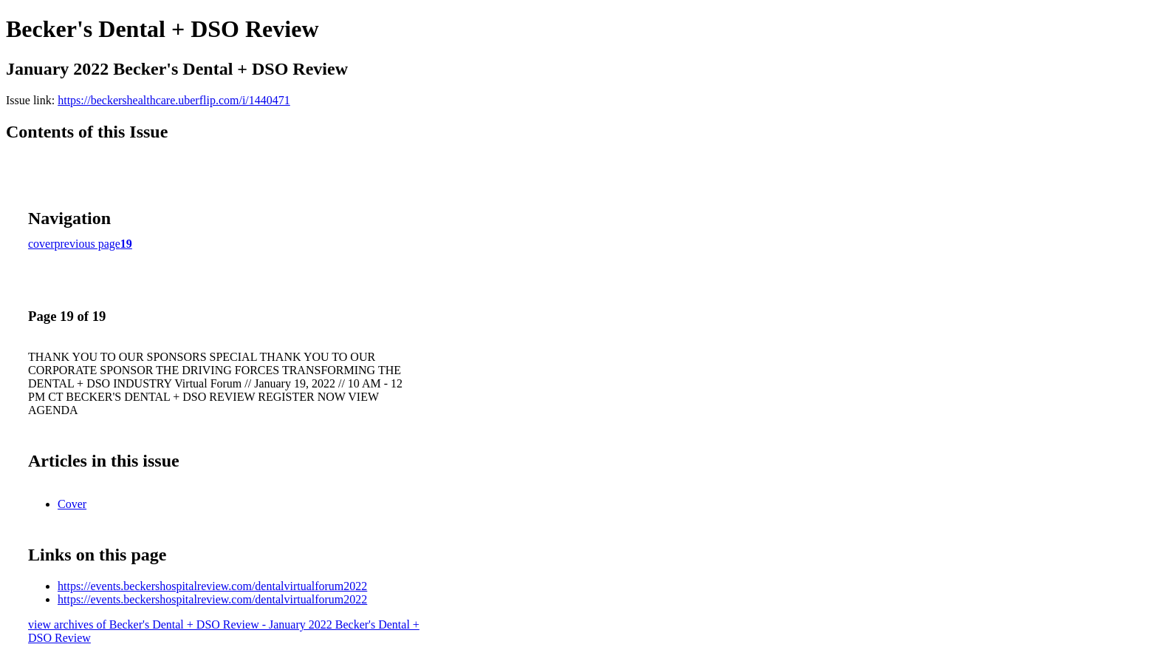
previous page (87, 243)
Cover (72, 504)
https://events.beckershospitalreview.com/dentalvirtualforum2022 (212, 586)
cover (41, 243)
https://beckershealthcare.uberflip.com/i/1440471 (174, 100)
